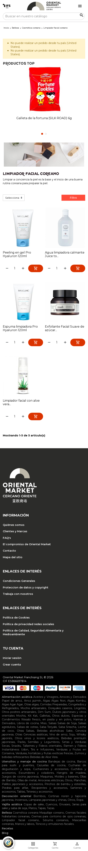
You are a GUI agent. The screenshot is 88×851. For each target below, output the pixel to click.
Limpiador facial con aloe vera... (21, 402)
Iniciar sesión (12, 658)
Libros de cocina (28, 723)
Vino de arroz (58, 734)
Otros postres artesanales (19, 712)
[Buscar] (43, 16)
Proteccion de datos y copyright (25, 587)
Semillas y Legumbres (43, 742)
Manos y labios (24, 824)
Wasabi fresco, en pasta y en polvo (46, 719)
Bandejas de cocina (61, 761)
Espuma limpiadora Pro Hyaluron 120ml (20, 328)
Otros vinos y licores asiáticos (36, 738)
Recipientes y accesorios (49, 788)
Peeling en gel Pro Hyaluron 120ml (17, 254)
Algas (46, 700)
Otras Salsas (25, 730)
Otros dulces (60, 715)
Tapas (42, 808)
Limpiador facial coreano (20, 820)
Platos (32, 808)
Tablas (21, 791)
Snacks (16, 745)
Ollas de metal (27, 780)
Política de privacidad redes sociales (28, 624)
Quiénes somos (13, 525)
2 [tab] (46, 134)
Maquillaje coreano (51, 812)
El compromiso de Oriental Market (27, 544)
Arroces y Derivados (73, 697)
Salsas (52, 723)
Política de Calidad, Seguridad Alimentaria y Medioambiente (33, 632)
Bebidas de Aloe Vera (44, 757)
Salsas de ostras (27, 727)
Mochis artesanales (33, 708)
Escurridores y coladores (36, 773)
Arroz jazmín (32, 700)
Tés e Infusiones (42, 749)
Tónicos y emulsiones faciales (55, 824)
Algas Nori (58, 700)
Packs (21, 742)
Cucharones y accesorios (50, 769)
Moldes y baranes (66, 776)
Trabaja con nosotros (18, 594)
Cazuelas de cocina (51, 765)
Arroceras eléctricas (51, 780)
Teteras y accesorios (39, 791)
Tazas (50, 808)
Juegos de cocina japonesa (20, 776)
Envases (64, 804)
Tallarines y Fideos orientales (42, 745)
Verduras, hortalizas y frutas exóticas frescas (44, 753)
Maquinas (46, 776)
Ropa (79, 800)
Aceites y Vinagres (45, 697)
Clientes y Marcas (15, 531)
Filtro (73, 197)
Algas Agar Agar (12, 704)
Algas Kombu (76, 700)
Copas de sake (34, 804)
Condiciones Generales (19, 581)
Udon (24, 749)
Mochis (21, 715)
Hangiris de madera (71, 773)
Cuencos (51, 804)
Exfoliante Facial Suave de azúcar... (64, 328)
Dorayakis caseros (60, 708)
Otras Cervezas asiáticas (31, 734)
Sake (69, 730)
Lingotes (80, 708)
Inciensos (21, 800)
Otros (68, 780)
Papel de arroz (12, 700)
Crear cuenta (12, 664)
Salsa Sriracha (67, 727)
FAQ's (7, 538)
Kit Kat (32, 715)
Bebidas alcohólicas (50, 730)
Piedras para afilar (15, 788)
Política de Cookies (16, 617)
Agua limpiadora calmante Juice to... (64, 254)
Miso (43, 723)
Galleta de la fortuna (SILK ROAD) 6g (44, 118)
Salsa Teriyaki (48, 727)
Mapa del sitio (12, 557)
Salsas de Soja (67, 723)
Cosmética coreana (25, 812)
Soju (72, 734)
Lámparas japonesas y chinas (47, 800)
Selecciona (12, 197)
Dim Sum (44, 712)
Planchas (80, 780)
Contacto (9, 550)
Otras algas (31, 704)
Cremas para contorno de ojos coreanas (58, 816)
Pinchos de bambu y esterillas (65, 784)
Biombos (39, 796)
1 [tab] (42, 134)
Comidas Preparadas (53, 704)
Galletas (45, 715)
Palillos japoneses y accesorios (22, 784)
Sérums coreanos (55, 820)
